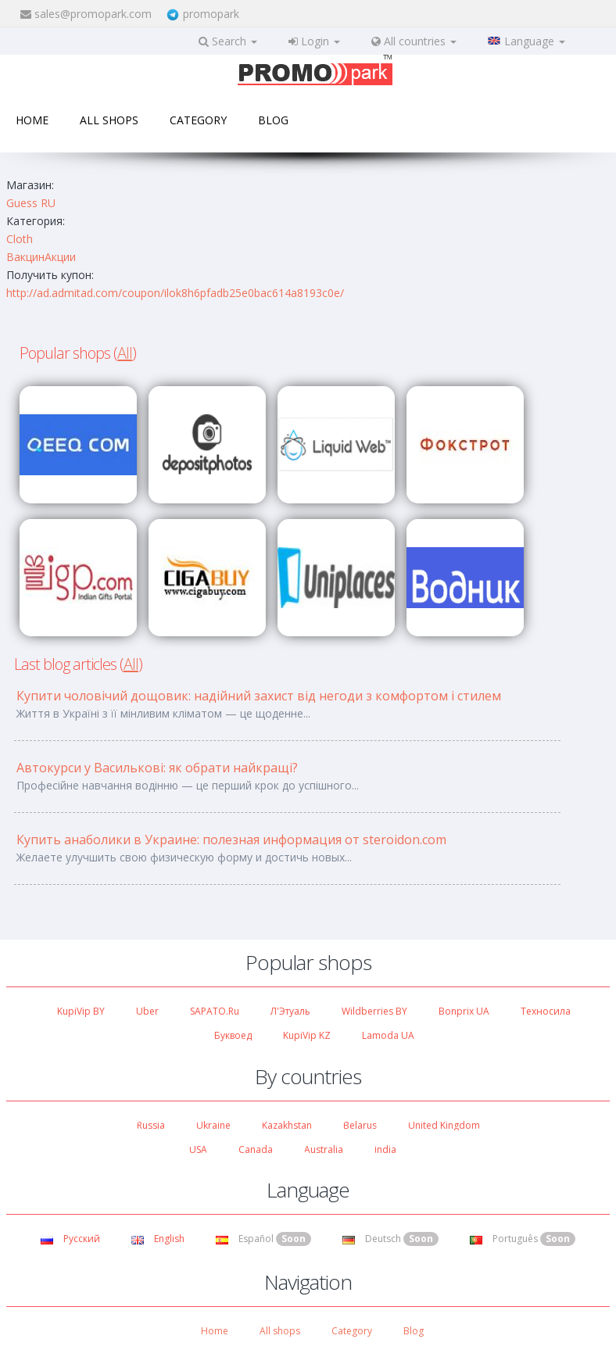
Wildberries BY (374, 1011)
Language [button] (526, 41)
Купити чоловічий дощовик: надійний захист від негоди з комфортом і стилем (258, 695)
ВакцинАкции (41, 256)
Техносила (546, 1011)
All (124, 352)
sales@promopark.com (93, 13)
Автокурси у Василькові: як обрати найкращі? (157, 767)
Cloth (19, 238)
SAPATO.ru (214, 1011)
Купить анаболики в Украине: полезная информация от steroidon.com (231, 839)
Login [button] (314, 41)
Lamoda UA (388, 1035)
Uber (147, 1011)
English (157, 1238)
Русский (70, 1238)
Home (32, 120)
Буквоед (233, 1035)
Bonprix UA (464, 1011)
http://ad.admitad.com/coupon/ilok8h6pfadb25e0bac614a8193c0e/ (175, 292)
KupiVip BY (81, 1011)
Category (198, 120)
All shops (109, 120)
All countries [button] (414, 41)
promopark (211, 13)
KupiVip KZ (307, 1035)
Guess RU (31, 202)
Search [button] (228, 41)
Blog (273, 120)
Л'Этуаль (290, 1011)
